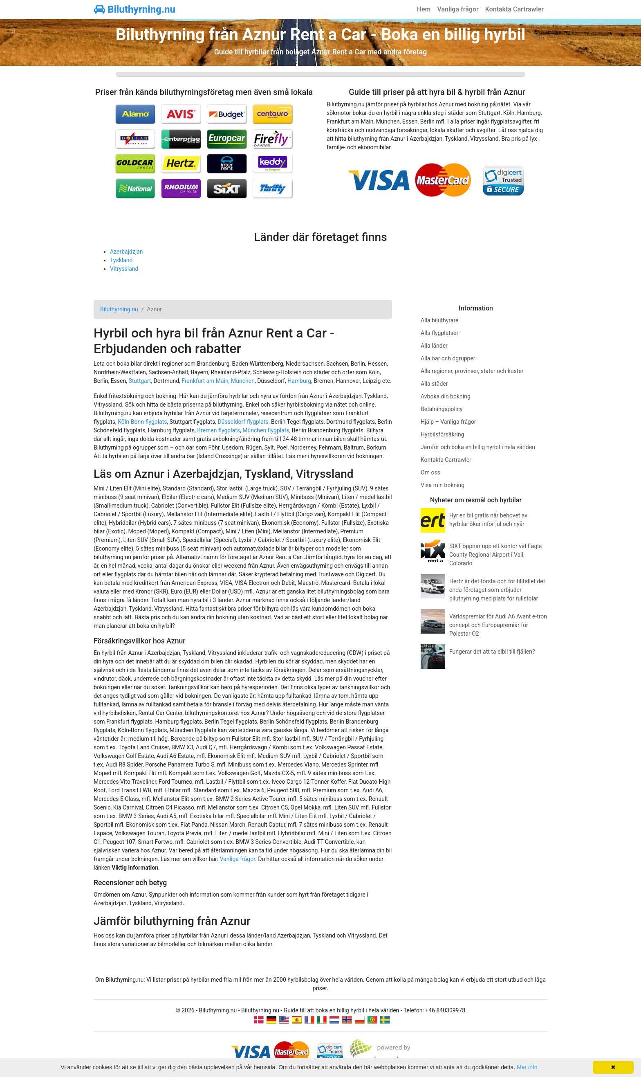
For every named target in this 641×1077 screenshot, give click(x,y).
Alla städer (434, 383)
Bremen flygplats (218, 430)
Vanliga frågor (457, 9)
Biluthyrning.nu (134, 9)
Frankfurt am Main (205, 381)
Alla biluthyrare (439, 320)
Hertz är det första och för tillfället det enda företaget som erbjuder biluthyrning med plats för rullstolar (497, 590)
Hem (424, 9)
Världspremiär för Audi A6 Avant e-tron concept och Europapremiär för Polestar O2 (498, 625)
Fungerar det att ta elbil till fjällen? (492, 651)
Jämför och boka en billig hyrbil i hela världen (478, 447)
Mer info (527, 1067)
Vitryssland (124, 268)
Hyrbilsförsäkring (442, 434)
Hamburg (299, 381)
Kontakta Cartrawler (514, 9)
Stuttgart (139, 381)
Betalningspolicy (441, 409)
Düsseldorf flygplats (242, 421)
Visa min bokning (442, 485)
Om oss (430, 472)
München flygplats (265, 430)
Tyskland (121, 260)
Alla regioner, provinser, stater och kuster (472, 371)
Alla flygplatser (439, 333)
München (243, 381)
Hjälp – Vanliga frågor (448, 421)
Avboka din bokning (446, 396)
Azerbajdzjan (126, 251)
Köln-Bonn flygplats (142, 421)
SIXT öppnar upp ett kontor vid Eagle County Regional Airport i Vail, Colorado (495, 555)
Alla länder (434, 345)
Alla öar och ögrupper (448, 358)
